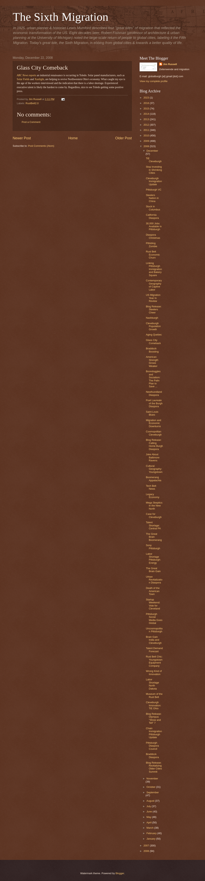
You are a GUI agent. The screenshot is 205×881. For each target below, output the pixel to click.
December (152, 150)
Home (73, 138)
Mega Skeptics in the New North (154, 505)
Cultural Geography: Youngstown (154, 468)
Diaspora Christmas (153, 236)
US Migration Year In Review (153, 297)
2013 (147, 119)
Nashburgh (152, 317)
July (149, 806)
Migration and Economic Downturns (153, 423)
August (150, 800)
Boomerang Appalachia (153, 479)
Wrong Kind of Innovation (154, 672)
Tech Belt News (151, 487)
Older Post (123, 138)
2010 (147, 135)
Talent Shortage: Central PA (153, 525)
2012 (147, 124)
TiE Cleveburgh (154, 160)
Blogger (120, 873)
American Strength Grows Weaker (152, 361)
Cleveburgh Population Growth (153, 326)
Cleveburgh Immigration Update (154, 181)
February (151, 833)
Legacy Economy (152, 496)
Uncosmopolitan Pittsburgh (154, 630)
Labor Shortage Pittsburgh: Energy (153, 558)
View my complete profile (154, 81)
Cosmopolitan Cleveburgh (154, 433)
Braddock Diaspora (152, 755)
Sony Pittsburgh (153, 547)
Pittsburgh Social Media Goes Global (154, 618)
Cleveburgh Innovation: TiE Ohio (153, 705)
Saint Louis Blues (152, 413)
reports (26, 75)
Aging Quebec (154, 334)
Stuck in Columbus (153, 208)
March (150, 827)
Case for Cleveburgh (154, 515)
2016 (147, 103)
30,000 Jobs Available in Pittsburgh (154, 226)
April (149, 822)
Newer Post (22, 138)
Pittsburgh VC (153, 189)
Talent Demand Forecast (154, 650)
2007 (147, 845)
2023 (147, 97)
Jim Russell (170, 64)
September (152, 792)
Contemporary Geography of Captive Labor (154, 285)
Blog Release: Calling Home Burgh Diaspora (154, 444)
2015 (147, 108)
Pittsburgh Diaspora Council (152, 745)
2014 (147, 113)
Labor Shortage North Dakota (152, 684)
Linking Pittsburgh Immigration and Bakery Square (154, 269)
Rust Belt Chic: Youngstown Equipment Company (154, 661)
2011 (147, 130)
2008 (147, 146)
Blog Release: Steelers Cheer (153, 309)
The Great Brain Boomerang (154, 536)
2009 (147, 141)
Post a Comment (31, 122)
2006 (147, 851)
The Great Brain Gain (153, 570)
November (152, 778)
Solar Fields (23, 79)
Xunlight (39, 79)
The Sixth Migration (60, 16)
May (149, 817)
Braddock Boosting (152, 350)
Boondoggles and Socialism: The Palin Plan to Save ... (153, 379)
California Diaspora (152, 216)
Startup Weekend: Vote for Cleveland (153, 604)
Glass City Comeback (153, 341)
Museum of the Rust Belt (154, 695)
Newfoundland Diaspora (154, 393)
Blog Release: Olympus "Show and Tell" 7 (153, 718)
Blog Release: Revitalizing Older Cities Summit (154, 767)
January (151, 838)
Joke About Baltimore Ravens (152, 457)
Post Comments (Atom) (41, 145)
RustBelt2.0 (32, 103)
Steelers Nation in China (152, 198)
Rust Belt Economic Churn (153, 254)
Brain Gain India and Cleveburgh (154, 639)
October (151, 786)
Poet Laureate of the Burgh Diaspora (154, 403)
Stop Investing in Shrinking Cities (154, 169)
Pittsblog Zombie (151, 245)
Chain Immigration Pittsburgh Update (154, 733)
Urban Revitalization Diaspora (154, 579)
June (149, 811)
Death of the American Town (153, 591)
